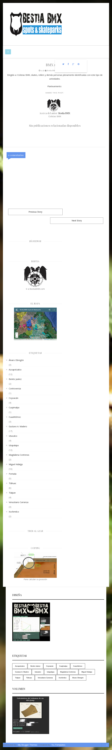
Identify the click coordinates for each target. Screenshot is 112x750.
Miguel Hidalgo (16, 464)
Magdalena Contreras (19, 454)
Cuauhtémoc (15, 417)
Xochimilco (14, 511)
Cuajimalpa (14, 407)
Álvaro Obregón (16, 360)
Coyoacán (13, 398)
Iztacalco (13, 436)
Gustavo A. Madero (18, 426)
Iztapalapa (14, 445)
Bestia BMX (64, 113)
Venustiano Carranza (18, 502)
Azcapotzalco (15, 369)
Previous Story (35, 211)
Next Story (77, 220)
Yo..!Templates (58, 744)
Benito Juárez (15, 379)
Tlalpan (12, 492)
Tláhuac (12, 483)
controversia (15, 388)
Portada (12, 473)
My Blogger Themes (27, 744)
